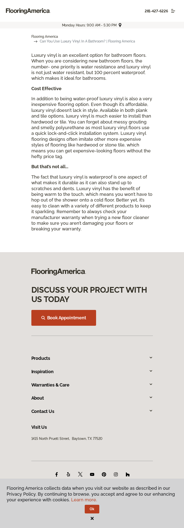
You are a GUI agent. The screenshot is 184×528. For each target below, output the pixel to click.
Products (92, 358)
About (92, 398)
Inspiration (92, 371)
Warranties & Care (92, 384)
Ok (92, 509)
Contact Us (92, 411)
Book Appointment (63, 317)
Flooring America (44, 37)
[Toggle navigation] (173, 11)
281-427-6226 (156, 11)
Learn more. (84, 499)
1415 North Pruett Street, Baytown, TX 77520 (67, 439)
